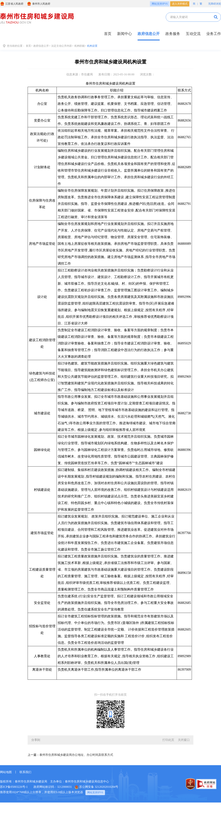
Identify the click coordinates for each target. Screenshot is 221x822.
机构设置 (92, 46)
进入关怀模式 (179, 3)
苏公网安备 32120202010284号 (96, 787)
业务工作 (213, 34)
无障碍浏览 (212, 3)
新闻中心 (124, 34)
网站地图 (6, 772)
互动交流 (193, 34)
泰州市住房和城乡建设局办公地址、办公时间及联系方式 (76, 754)
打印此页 (168, 739)
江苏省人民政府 (11, 3)
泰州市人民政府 (38, 3)
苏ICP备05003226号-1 (14, 786)
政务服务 (172, 34)
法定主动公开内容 (61, 46)
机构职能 (79, 46)
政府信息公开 (149, 34)
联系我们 (25, 772)
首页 (107, 34)
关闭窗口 (184, 739)
